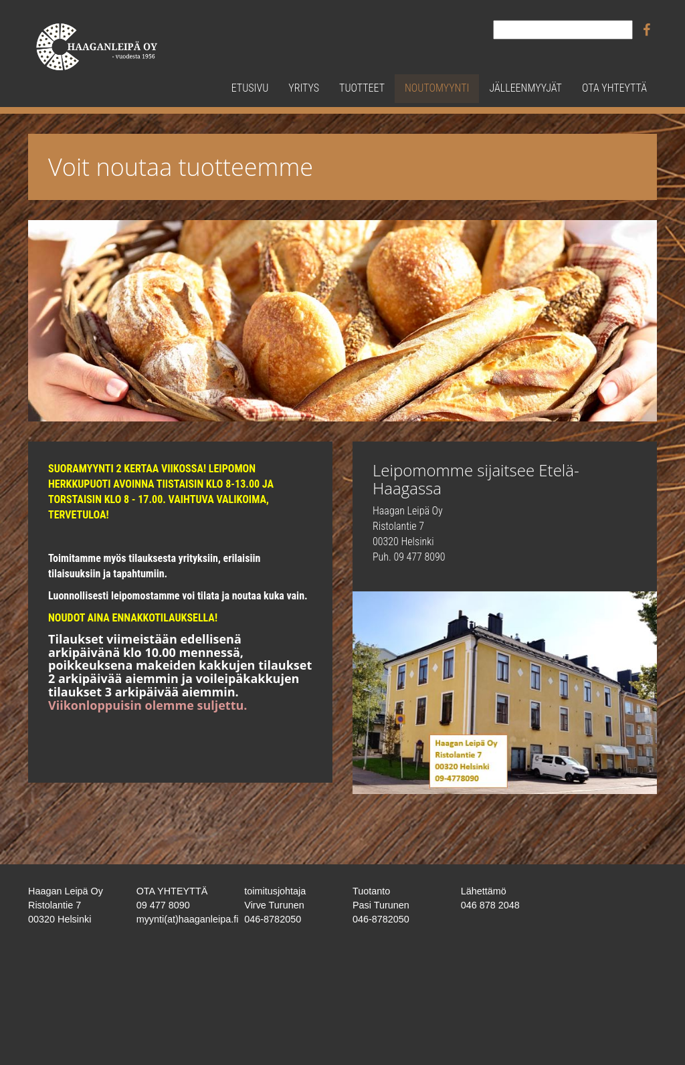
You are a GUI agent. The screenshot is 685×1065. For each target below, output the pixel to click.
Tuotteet (362, 88)
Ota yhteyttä (614, 88)
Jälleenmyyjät (525, 88)
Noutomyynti (437, 88)
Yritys (303, 88)
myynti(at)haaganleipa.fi (187, 919)
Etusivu (250, 88)
